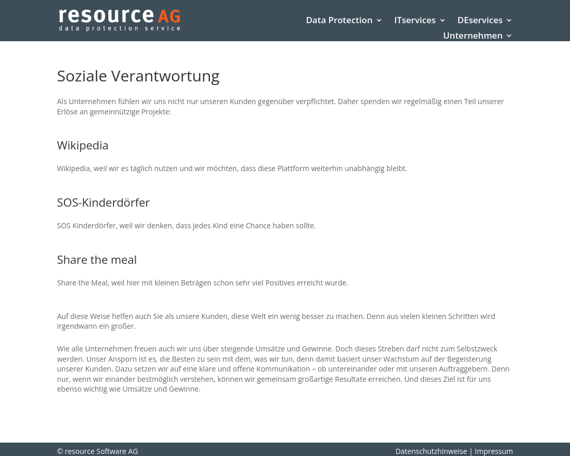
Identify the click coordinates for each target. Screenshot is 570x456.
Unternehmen (473, 36)
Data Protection (339, 21)
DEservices (480, 21)
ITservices (415, 21)
